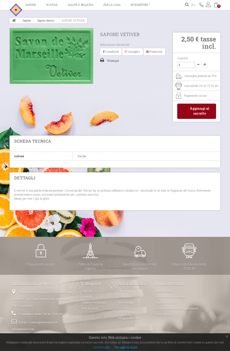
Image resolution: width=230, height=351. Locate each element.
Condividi (111, 52)
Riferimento (107, 45)
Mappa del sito (128, 319)
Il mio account (169, 284)
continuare (101, 347)
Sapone (31, 5)
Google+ (132, 52)
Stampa (113, 61)
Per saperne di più (126, 347)
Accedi (208, 4)
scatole (52, 5)
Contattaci (201, 4)
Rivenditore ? (140, 5)
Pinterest (154, 52)
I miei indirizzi (165, 303)
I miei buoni (163, 315)
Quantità (182, 58)
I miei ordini (163, 291)
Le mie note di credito (170, 297)
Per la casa (112, 5)
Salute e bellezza (80, 5)
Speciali (124, 291)
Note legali (126, 303)
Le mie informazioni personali (176, 309)
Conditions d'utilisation (126, 311)
